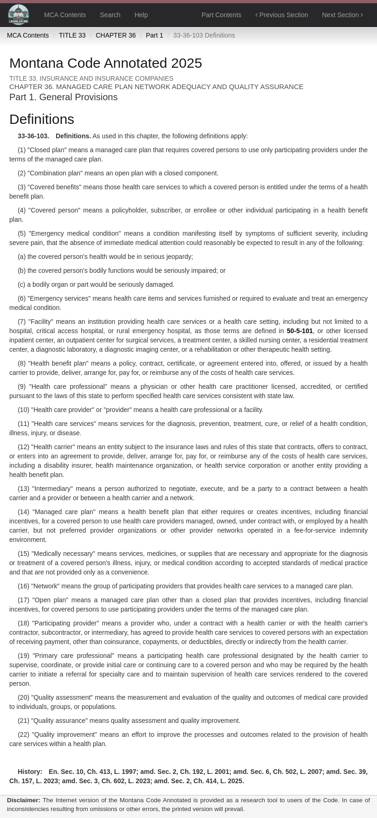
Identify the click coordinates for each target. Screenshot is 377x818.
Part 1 (154, 35)
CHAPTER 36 (116, 35)
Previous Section (281, 15)
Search (110, 15)
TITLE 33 (72, 35)
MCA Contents (65, 15)
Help (141, 15)
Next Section (342, 15)
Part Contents (221, 15)
